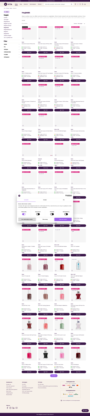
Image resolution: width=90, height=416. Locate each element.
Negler (11, 8)
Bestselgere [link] (33, 4)
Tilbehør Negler (7, 35)
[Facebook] (7, 408)
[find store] (75, 4)
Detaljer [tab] (45, 199)
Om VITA (24, 384)
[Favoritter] (80, 4)
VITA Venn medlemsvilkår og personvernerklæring (48, 386)
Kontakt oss (8, 384)
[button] (71, 4)
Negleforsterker (7, 25)
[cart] (85, 4)
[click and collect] (82, 4)
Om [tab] (63, 199)
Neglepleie (6, 33)
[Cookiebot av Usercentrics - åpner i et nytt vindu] (66, 196)
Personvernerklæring (42, 387)
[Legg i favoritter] (23, 38)
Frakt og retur (9, 387)
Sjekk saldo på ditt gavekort (11, 389)
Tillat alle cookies (63, 219)
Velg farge (45, 167)
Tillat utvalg (45, 219)
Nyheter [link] (26, 4)
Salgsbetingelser (9, 392)
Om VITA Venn (41, 384)
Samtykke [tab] (26, 199)
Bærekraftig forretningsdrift (27, 387)
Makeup (7, 8)
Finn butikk (24, 386)
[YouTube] (17, 408)
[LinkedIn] (13, 408)
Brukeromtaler (9, 394)
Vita (4, 8)
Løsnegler (6, 19)
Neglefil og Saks (8, 23)
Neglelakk (14, 8)
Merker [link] (40, 4)
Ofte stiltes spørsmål (10, 386)
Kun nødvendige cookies (27, 219)
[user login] (78, 4)
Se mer (23, 20)
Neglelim (6, 31)
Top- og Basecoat (8, 37)
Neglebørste (7, 21)
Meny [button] (16, 4)
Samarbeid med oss (26, 389)
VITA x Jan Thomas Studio (27, 391)
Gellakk (6, 17)
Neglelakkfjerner (8, 29)
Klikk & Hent (8, 391)
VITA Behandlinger (25, 392)
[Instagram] (10, 408)
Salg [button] (21, 4)
